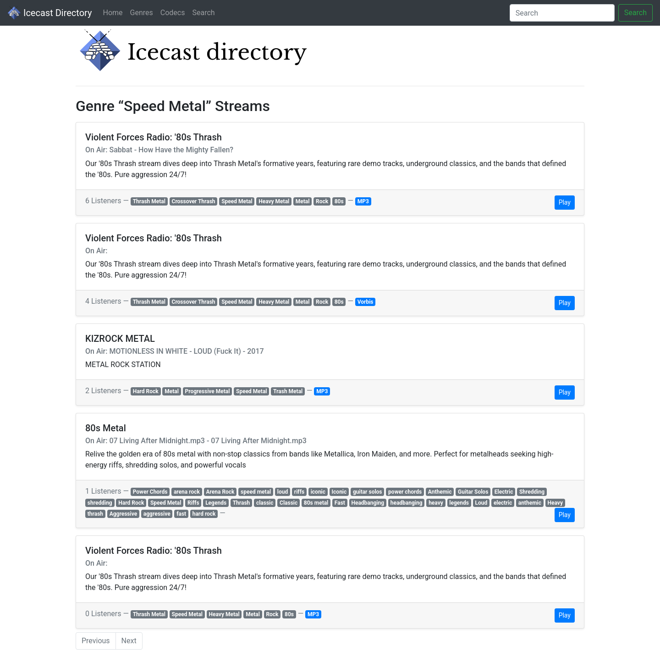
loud (282, 492)
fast (181, 514)
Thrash (241, 503)
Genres (141, 12)
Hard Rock (146, 391)
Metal (303, 201)
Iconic (339, 492)
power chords (405, 492)
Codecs (172, 12)
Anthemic (440, 492)
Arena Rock (220, 492)
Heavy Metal (273, 201)
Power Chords (150, 492)
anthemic (529, 503)
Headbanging (367, 503)
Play (565, 202)
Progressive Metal (207, 391)
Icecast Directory (49, 13)
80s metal (316, 503)
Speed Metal (236, 201)
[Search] (562, 13)
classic (265, 503)
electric (503, 503)
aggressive (156, 514)
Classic (288, 503)
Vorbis (366, 302)
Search (203, 12)
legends (459, 503)
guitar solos (367, 492)
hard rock (204, 514)
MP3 (363, 201)
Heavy (555, 503)
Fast (340, 503)
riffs (299, 492)
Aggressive (124, 514)
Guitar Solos (473, 492)
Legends (215, 503)
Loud (481, 503)
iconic (318, 492)
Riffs (193, 503)
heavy (436, 503)
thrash (95, 514)
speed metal (256, 492)
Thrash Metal (149, 201)
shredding (100, 503)
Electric (504, 492)
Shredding (531, 492)
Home (112, 12)
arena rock (187, 492)
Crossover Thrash (193, 201)
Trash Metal (287, 391)
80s (339, 201)
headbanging (406, 503)
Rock (322, 201)
